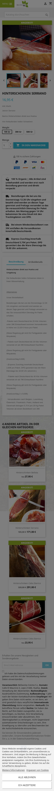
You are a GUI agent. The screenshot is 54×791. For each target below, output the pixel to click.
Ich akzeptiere (27, 785)
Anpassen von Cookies (37, 770)
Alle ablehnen (27, 777)
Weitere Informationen (13, 770)
